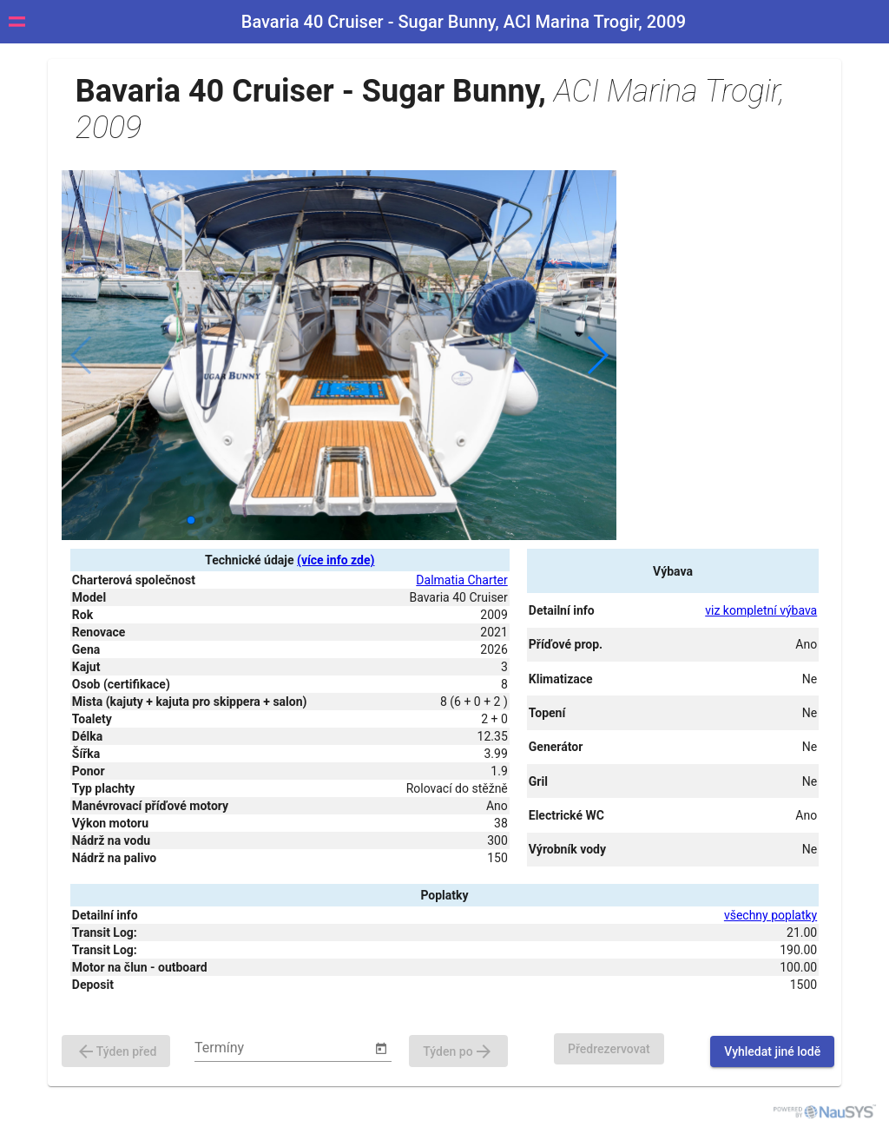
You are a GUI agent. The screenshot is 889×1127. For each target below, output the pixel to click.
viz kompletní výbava (761, 610)
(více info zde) (335, 560)
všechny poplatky (770, 915)
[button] (597, 355)
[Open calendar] (381, 1048)
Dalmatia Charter (461, 580)
